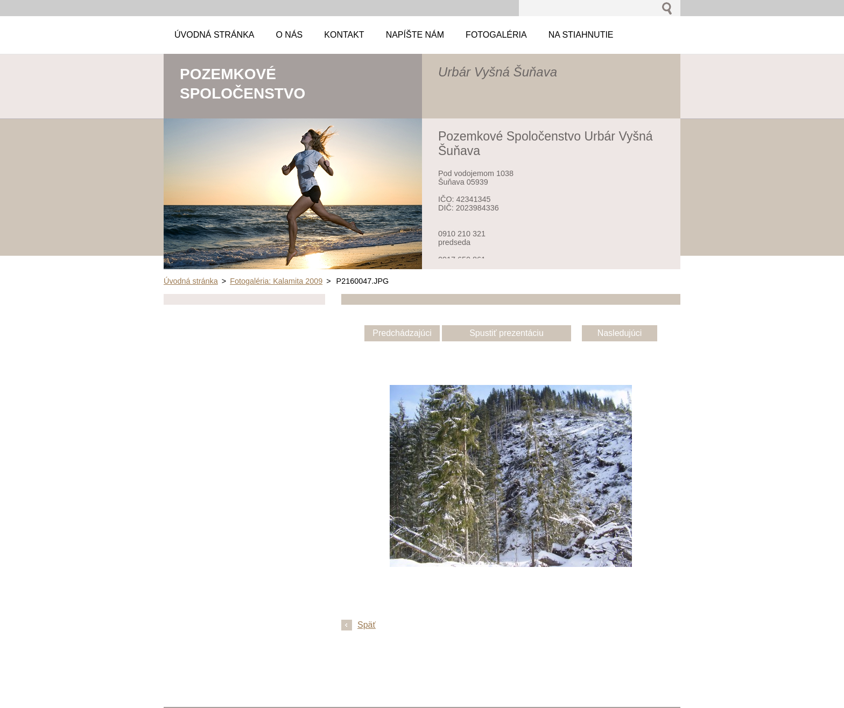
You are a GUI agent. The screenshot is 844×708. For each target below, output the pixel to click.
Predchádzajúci (401, 333)
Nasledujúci (619, 333)
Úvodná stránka (191, 281)
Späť (366, 624)
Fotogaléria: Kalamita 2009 (276, 281)
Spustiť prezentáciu (506, 333)
